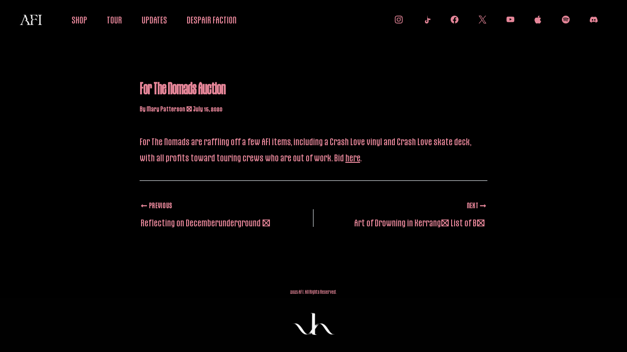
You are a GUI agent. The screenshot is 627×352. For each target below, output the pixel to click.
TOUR (114, 19)
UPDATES (154, 19)
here (352, 157)
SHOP (79, 19)
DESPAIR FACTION (212, 19)
